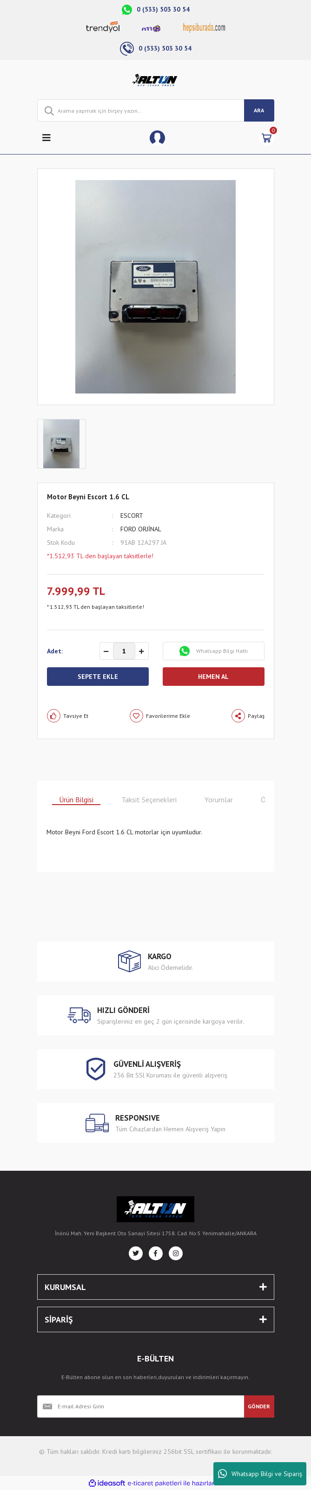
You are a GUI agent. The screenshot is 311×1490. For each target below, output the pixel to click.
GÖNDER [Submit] (259, 1406)
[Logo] (155, 80)
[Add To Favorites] (160, 715)
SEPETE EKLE (98, 676)
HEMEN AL (213, 676)
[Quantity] (124, 651)
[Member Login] (157, 138)
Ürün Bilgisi (76, 799)
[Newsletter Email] (140, 1406)
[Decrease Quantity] (106, 651)
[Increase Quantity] (141, 651)
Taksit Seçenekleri (149, 799)
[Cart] (266, 138)
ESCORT (131, 515)
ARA (259, 110)
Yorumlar (219, 799)
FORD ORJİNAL (140, 529)
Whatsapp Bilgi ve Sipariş (260, 1474)
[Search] (155, 110)
